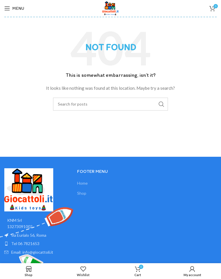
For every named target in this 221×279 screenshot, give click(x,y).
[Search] (110, 104)
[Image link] (28, 189)
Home (82, 183)
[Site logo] (110, 7)
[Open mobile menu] (14, 8)
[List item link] (37, 243)
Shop (81, 193)
